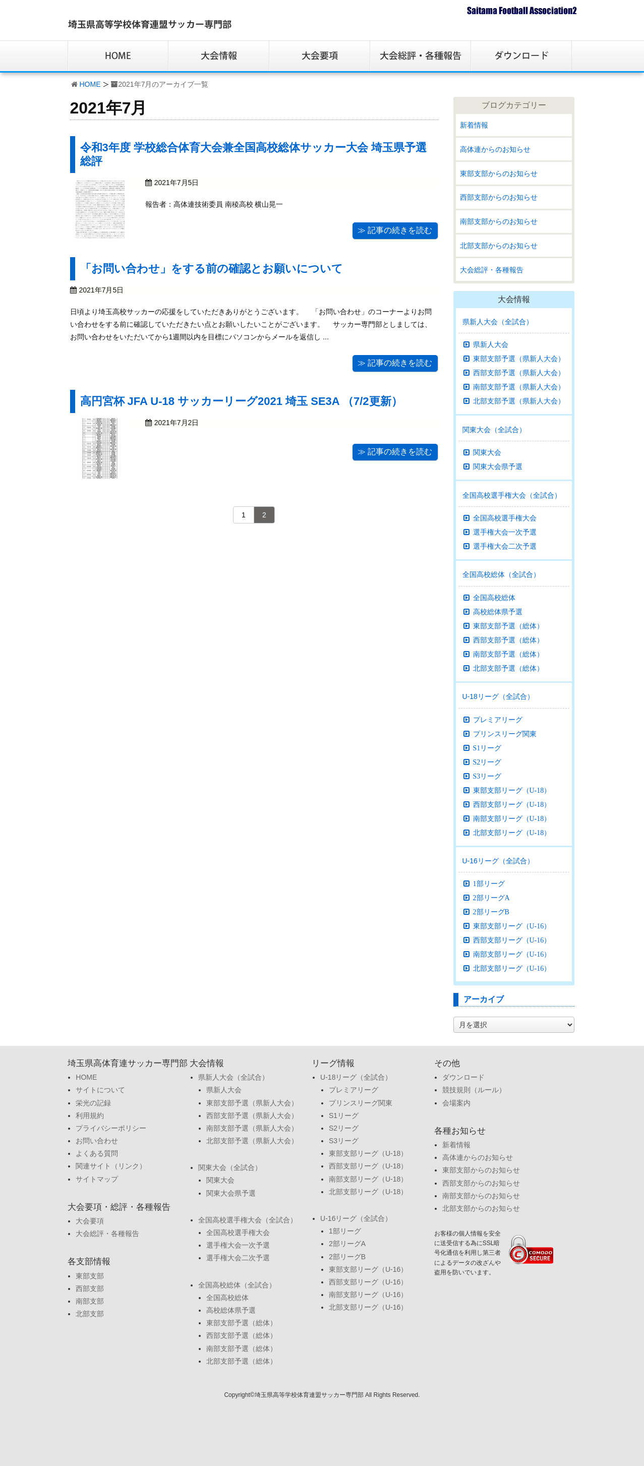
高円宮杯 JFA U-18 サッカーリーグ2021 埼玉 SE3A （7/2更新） (241, 401)
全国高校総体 (494, 597)
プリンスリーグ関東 (505, 733)
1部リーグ (489, 883)
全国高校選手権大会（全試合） (511, 495)
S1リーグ (487, 747)
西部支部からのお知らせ (499, 197)
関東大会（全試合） (494, 430)
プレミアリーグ (497, 719)
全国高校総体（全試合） (501, 574)
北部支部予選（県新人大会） (519, 400)
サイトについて (100, 1090)
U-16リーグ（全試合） (498, 861)
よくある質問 (97, 1153)
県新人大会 (490, 344)
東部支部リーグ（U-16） (512, 925)
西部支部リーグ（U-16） (512, 940)
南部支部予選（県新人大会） (519, 386)
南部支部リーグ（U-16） (512, 954)
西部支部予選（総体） (508, 639)
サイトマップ (97, 1179)
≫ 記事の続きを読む (395, 230)
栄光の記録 (93, 1103)
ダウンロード (463, 1077)
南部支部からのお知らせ (499, 221)
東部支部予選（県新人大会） (519, 358)
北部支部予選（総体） (508, 668)
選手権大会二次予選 (505, 546)
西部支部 (90, 1288)
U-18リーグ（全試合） (498, 696)
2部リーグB (491, 911)
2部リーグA (491, 897)
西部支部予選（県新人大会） (519, 372)
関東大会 (487, 452)
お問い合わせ (97, 1141)
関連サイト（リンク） (111, 1166)
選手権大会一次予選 (505, 532)
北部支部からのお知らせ (499, 246)
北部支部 (90, 1314)
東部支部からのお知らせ (499, 173)
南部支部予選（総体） (508, 654)
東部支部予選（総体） (508, 625)
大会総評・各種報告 (491, 270)
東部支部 (90, 1276)
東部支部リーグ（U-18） (512, 790)
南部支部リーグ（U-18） (512, 818)
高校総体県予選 (497, 611)
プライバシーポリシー (111, 1128)
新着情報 (474, 125)
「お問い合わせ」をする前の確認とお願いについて (211, 268)
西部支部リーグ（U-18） (512, 804)
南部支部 (90, 1301)
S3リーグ (487, 776)
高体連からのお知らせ (495, 149)
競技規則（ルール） (474, 1090)
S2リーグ (487, 762)
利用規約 (90, 1115)
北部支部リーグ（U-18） (512, 832)
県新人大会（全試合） (497, 322)
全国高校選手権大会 (505, 517)
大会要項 (90, 1221)
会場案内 (456, 1103)
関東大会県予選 (497, 466)
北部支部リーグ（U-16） (512, 968)
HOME (90, 84)
